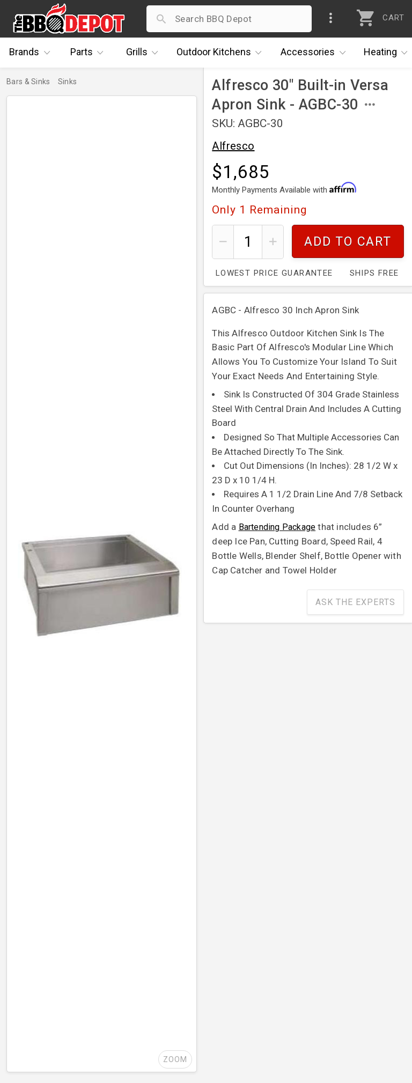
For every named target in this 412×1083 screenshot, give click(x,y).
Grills (145, 53)
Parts (89, 53)
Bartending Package (277, 527)
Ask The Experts (355, 602)
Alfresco (233, 145)
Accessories (316, 53)
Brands (32, 53)
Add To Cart (348, 241)
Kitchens (221, 53)
